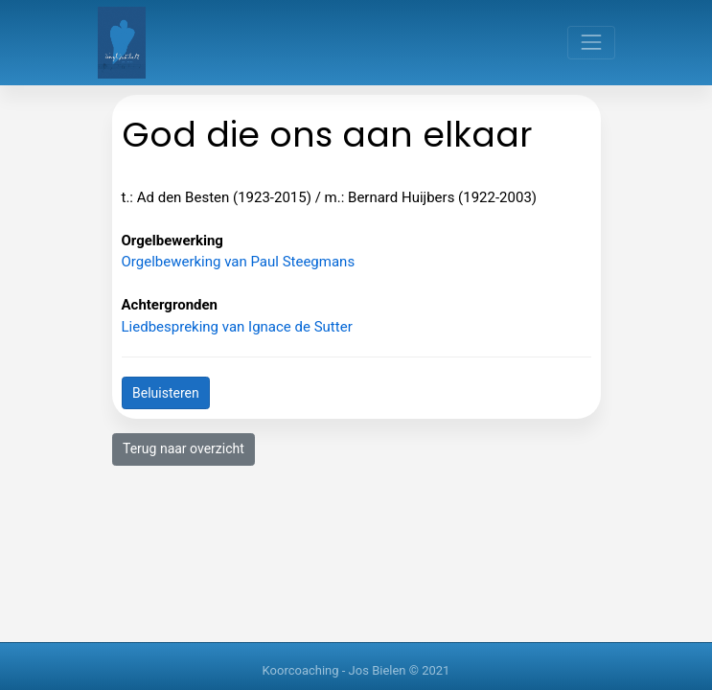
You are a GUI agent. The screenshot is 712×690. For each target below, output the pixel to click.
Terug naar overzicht (183, 448)
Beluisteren (165, 393)
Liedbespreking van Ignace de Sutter (237, 326)
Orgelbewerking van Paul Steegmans (239, 261)
